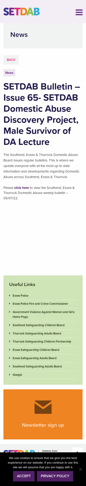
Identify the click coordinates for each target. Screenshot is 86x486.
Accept (24, 476)
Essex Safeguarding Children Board (36, 350)
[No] (80, 469)
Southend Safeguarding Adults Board (37, 366)
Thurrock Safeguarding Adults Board (37, 333)
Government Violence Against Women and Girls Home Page (44, 314)
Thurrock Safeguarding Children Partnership (42, 341)
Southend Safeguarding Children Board (39, 325)
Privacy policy (55, 476)
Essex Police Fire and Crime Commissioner (40, 304)
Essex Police (20, 296)
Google (17, 375)
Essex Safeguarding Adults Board (35, 358)
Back (11, 60)
